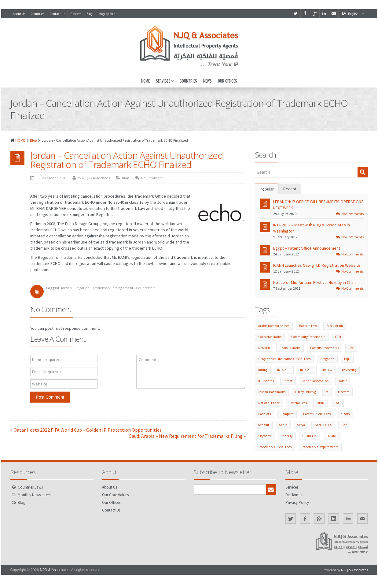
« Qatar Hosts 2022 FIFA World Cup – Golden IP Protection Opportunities (86, 430)
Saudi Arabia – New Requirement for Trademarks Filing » (187, 436)
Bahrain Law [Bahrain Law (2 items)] (308, 326)
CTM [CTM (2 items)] (338, 337)
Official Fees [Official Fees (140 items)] (298, 403)
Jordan (66, 287)
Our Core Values (115, 494)
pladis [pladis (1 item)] (345, 414)
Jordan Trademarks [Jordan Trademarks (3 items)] (271, 392)
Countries (37, 14)
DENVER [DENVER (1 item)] (264, 348)
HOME (20, 140)
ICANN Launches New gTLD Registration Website (316, 265)
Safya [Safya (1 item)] (301, 425)
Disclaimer (294, 494)
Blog (89, 14)
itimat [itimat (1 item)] (288, 381)
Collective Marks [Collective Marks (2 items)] (269, 337)
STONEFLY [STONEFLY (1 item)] (309, 436)
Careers (75, 14)
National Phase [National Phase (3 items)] (269, 403)
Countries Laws (30, 487)
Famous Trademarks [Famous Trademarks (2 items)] (324, 348)
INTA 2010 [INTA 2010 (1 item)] (283, 370)
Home (145, 81)
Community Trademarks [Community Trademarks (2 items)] (308, 337)
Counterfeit (145, 287)
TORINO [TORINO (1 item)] (332, 436)
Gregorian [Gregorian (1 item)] (327, 359)
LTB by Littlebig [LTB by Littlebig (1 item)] (305, 392)
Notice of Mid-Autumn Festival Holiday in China (315, 282)
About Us (19, 14)
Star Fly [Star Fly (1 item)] (286, 436)
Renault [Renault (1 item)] (263, 425)
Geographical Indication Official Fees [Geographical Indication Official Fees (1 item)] (284, 359)
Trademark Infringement (112, 287)
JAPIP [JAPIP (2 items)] (343, 381)
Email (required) (46, 371)
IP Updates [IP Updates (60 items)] (266, 381)
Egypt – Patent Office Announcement (306, 248)
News (207, 81)
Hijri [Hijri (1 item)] (347, 359)
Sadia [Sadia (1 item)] (283, 425)
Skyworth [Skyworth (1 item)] (265, 436)
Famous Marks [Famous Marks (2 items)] (290, 348)
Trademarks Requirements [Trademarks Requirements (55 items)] (319, 447)
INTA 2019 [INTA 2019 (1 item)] (306, 370)
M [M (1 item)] (327, 392)
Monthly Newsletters (34, 494)
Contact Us (57, 14)
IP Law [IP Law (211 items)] (327, 370)
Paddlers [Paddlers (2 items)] (264, 414)
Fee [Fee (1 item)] (351, 348)
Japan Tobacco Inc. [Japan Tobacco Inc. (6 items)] (315, 381)
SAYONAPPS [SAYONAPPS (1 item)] (323, 425)
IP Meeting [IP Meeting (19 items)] (349, 370)
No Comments (350, 213)
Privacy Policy (297, 502)
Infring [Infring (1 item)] (262, 370)
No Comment (152, 178)
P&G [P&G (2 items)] (337, 403)
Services (165, 81)
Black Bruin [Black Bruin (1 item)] (335, 326)
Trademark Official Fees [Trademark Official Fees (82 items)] (275, 447)
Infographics (106, 14)
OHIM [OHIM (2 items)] (321, 403)
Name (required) (47, 359)
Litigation (82, 287)
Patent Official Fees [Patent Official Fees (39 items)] (317, 414)
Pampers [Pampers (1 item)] (287, 414)
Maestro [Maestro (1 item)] (343, 392)
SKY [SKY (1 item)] (344, 425)
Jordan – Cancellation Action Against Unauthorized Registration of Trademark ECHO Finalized (126, 160)
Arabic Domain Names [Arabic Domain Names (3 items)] (273, 326)
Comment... (149, 359)
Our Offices (227, 81)
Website (39, 384)
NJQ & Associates (54, 570)
